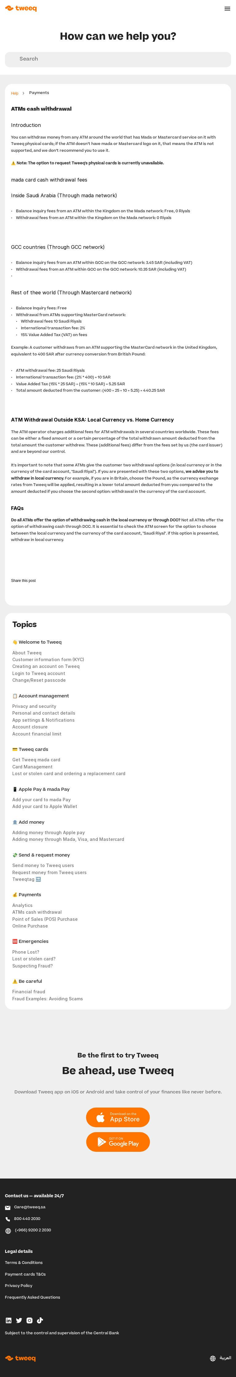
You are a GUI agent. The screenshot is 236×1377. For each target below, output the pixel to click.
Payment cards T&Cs (25, 1275)
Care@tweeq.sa (29, 1207)
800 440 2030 (27, 1219)
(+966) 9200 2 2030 (33, 1230)
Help (14, 93)
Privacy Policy (18, 1286)
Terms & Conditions (24, 1263)
